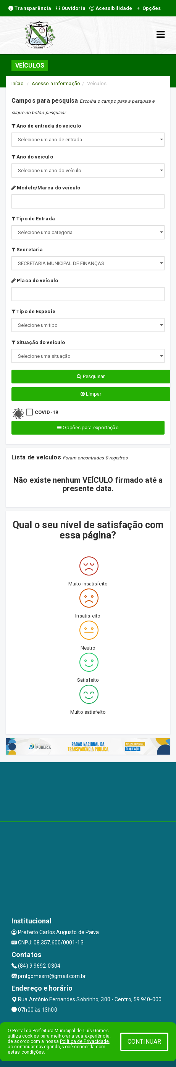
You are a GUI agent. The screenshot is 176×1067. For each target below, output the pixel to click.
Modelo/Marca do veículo (46, 188)
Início (17, 83)
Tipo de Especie (33, 311)
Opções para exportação (87, 427)
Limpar (91, 394)
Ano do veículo (32, 157)
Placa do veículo (34, 280)
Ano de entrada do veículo (46, 126)
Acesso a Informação (56, 83)
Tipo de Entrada (33, 218)
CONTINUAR (144, 1041)
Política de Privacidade (84, 1041)
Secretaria (27, 249)
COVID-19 (46, 412)
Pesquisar (91, 376)
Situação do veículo (38, 342)
